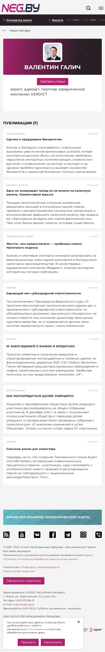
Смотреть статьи (52, 81)
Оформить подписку (23, 581)
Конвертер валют (19, 20)
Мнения (11, 288)
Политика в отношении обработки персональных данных (40, 559)
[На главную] (21, 8)
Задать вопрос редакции (19, 571)
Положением (36, 629)
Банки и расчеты (17, 185)
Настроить (53, 642)
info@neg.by (28, 567)
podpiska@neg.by (48, 567)
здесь (89, 555)
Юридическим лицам (20, 236)
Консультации (15, 134)
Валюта (57, 20)
